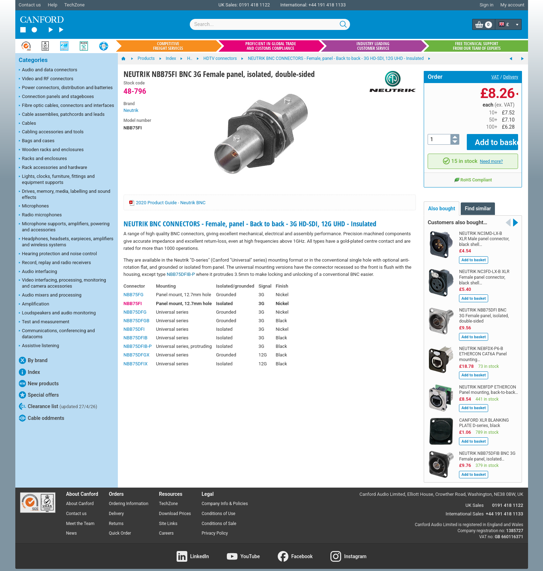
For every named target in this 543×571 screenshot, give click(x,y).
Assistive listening (39, 346)
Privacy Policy (215, 528)
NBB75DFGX (137, 354)
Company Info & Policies (225, 498)
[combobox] (270, 24)
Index (29, 372)
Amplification (34, 304)
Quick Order (120, 528)
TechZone (74, 4)
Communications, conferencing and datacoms (57, 333)
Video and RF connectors (46, 79)
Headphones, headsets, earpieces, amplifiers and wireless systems (66, 241)
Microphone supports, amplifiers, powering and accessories (64, 226)
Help (52, 4)
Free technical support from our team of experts (477, 46)
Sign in (487, 4)
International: (293, 4)
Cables (27, 123)
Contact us (30, 4)
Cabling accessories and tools (51, 132)
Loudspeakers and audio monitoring (57, 313)
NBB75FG (133, 294)
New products (39, 383)
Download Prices (175, 508)
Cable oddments (41, 418)
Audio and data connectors (48, 70)
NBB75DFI (134, 329)
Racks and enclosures (43, 159)
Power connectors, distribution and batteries (66, 88)
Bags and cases (36, 141)
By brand (33, 360)
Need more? (491, 156)
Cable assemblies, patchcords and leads (62, 115)
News (71, 528)
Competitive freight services (168, 46)
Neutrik (131, 110)
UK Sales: (228, 4)
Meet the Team (80, 518)
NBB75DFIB (135, 337)
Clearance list (58, 406)
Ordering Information (128, 498)
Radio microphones (40, 215)
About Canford (80, 498)
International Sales (465, 508)
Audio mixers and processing (50, 295)
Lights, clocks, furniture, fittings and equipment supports (57, 179)
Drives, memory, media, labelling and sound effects (64, 194)
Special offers (39, 394)
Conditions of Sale (219, 518)
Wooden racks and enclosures (51, 150)
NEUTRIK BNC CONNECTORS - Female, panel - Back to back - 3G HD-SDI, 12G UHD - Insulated (250, 223)
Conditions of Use (218, 508)
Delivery (510, 76)
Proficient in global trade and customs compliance (270, 46)
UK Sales (474, 500)
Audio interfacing (38, 272)
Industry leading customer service (373, 46)
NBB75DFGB (137, 320)
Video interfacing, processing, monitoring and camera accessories (62, 283)
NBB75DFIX (136, 363)
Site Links (168, 518)
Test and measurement (44, 322)
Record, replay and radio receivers (55, 263)
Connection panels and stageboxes (56, 97)
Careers (166, 528)
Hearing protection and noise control (58, 254)
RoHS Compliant (473, 175)
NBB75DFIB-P (181, 274)
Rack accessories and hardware (53, 168)
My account (512, 4)
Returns (116, 518)
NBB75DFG (135, 312)
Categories (33, 60)
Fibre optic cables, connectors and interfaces (66, 106)
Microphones (34, 206)
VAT (495, 76)
